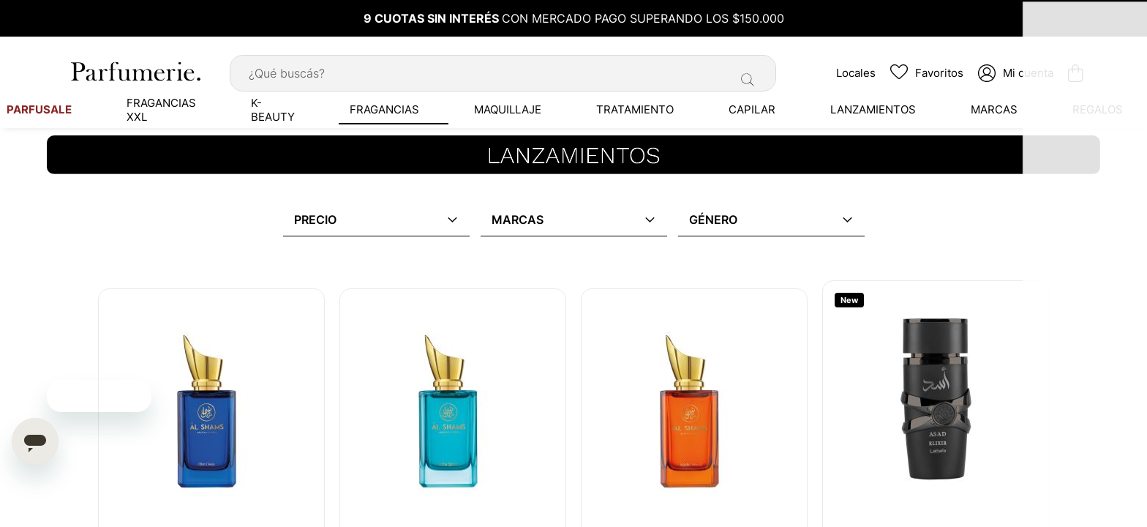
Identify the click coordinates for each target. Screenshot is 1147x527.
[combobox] (503, 69)
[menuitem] (146, 106)
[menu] (573, 106)
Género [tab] (713, 216)
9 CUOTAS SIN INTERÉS (433, 18)
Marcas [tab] (518, 216)
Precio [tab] (315, 216)
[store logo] (134, 67)
